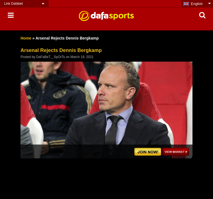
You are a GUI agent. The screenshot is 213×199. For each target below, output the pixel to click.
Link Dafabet (13, 4)
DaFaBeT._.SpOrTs (50, 57)
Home (26, 38)
